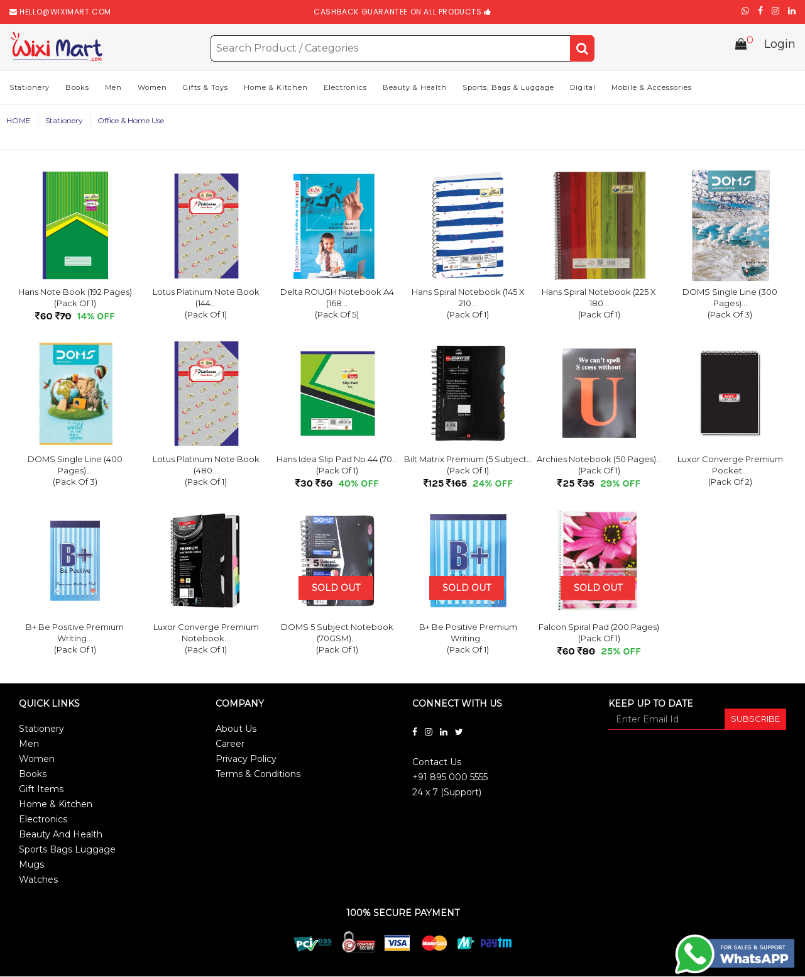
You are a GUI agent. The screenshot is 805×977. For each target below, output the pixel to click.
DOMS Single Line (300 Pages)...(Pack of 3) (729, 304)
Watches (38, 880)
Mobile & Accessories (651, 88)
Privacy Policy (246, 760)
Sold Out (336, 589)
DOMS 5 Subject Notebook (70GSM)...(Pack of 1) (337, 639)
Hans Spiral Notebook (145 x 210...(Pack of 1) (468, 304)
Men (113, 88)
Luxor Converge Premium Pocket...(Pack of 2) (730, 471)
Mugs (31, 865)
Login (780, 46)
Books (77, 88)
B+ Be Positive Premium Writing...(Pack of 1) (75, 639)
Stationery (29, 88)
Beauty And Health (60, 835)
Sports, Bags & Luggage (508, 88)
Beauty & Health (415, 88)
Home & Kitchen (276, 88)
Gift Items (41, 790)
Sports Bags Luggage (67, 850)
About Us (236, 730)
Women (152, 88)
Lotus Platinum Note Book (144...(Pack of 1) (206, 304)
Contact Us (436, 763)
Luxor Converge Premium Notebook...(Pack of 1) (206, 639)
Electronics (345, 88)
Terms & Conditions (258, 775)
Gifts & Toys (205, 88)
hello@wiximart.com (65, 11)
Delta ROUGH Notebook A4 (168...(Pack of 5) (337, 304)
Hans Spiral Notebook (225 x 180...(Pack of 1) (599, 304)
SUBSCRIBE (755, 720)
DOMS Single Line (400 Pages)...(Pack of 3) (75, 471)
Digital (583, 88)
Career (230, 745)
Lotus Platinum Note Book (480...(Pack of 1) (206, 471)
